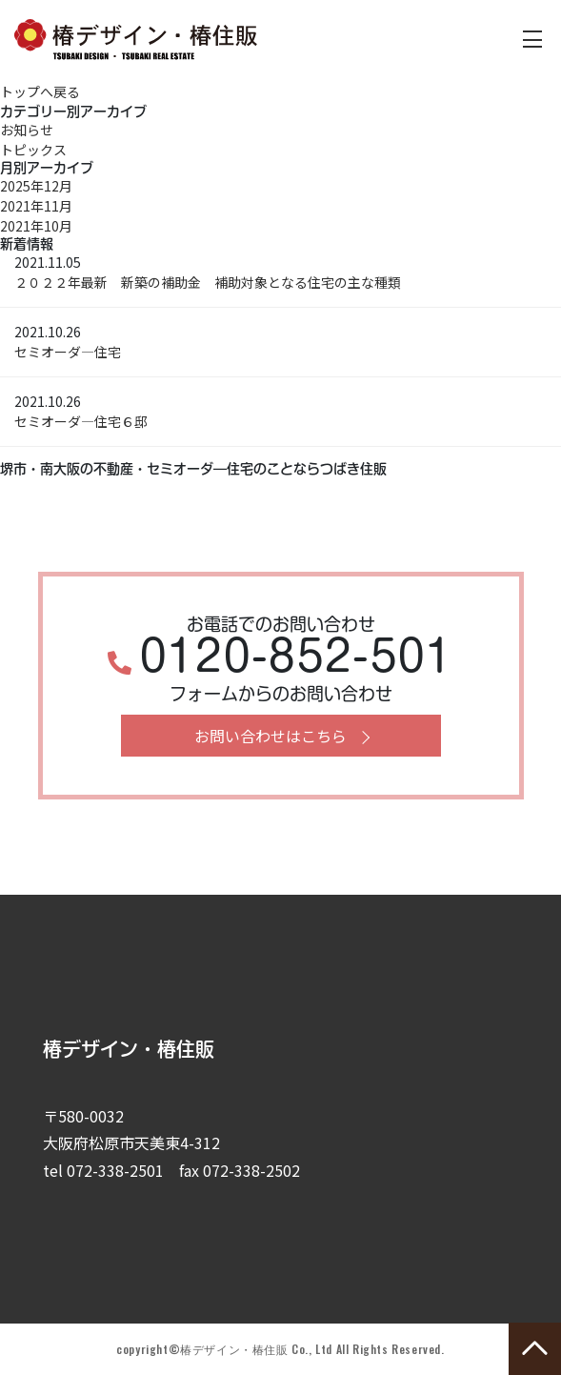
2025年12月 (36, 185)
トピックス (33, 149)
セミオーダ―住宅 (67, 351)
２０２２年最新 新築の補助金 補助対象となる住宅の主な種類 (207, 282)
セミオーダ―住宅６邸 (81, 421)
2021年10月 (36, 225)
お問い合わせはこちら (270, 735)
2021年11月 (36, 205)
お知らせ (26, 129)
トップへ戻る (40, 91)
